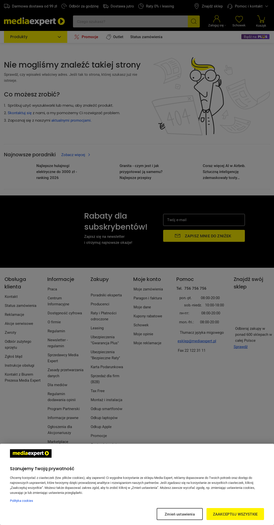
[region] (137, 484)
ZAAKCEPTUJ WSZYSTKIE (235, 514)
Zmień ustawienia (180, 514)
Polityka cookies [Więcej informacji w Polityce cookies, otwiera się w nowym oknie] (21, 500)
